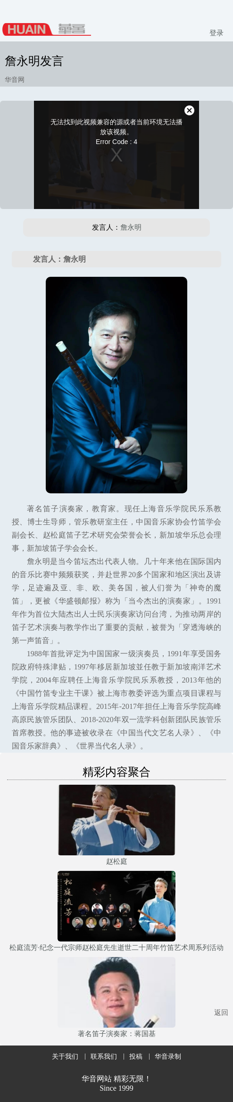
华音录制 (168, 1056)
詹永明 (130, 227)
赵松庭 (116, 861)
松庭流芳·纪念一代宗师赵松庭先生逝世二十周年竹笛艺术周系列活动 (116, 947)
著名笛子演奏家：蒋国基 (117, 1034)
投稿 (135, 1056)
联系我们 (104, 1056)
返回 (221, 1012)
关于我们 (65, 1056)
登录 (216, 33)
